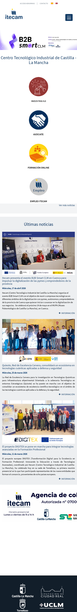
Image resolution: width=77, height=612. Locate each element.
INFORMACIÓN (67, 313)
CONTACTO (44, 3)
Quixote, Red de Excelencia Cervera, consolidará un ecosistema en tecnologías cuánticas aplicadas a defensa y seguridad (38, 367)
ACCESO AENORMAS (27, 3)
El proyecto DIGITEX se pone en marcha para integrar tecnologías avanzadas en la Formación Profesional (38, 448)
